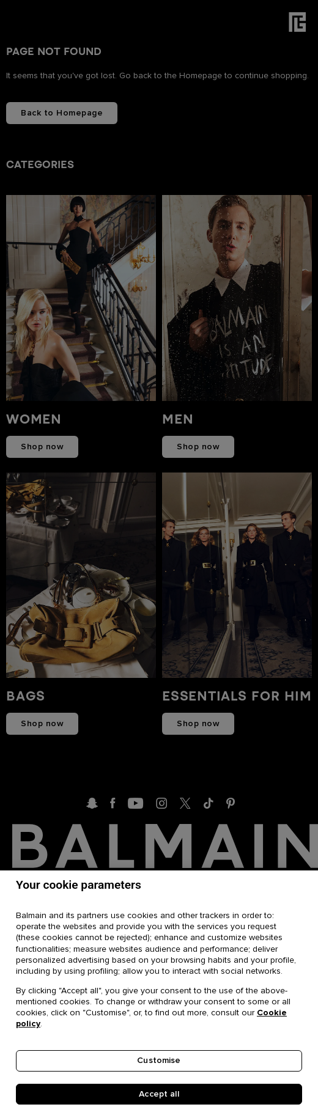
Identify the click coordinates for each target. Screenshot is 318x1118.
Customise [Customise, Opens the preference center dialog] (158, 1061)
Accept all (159, 1095)
